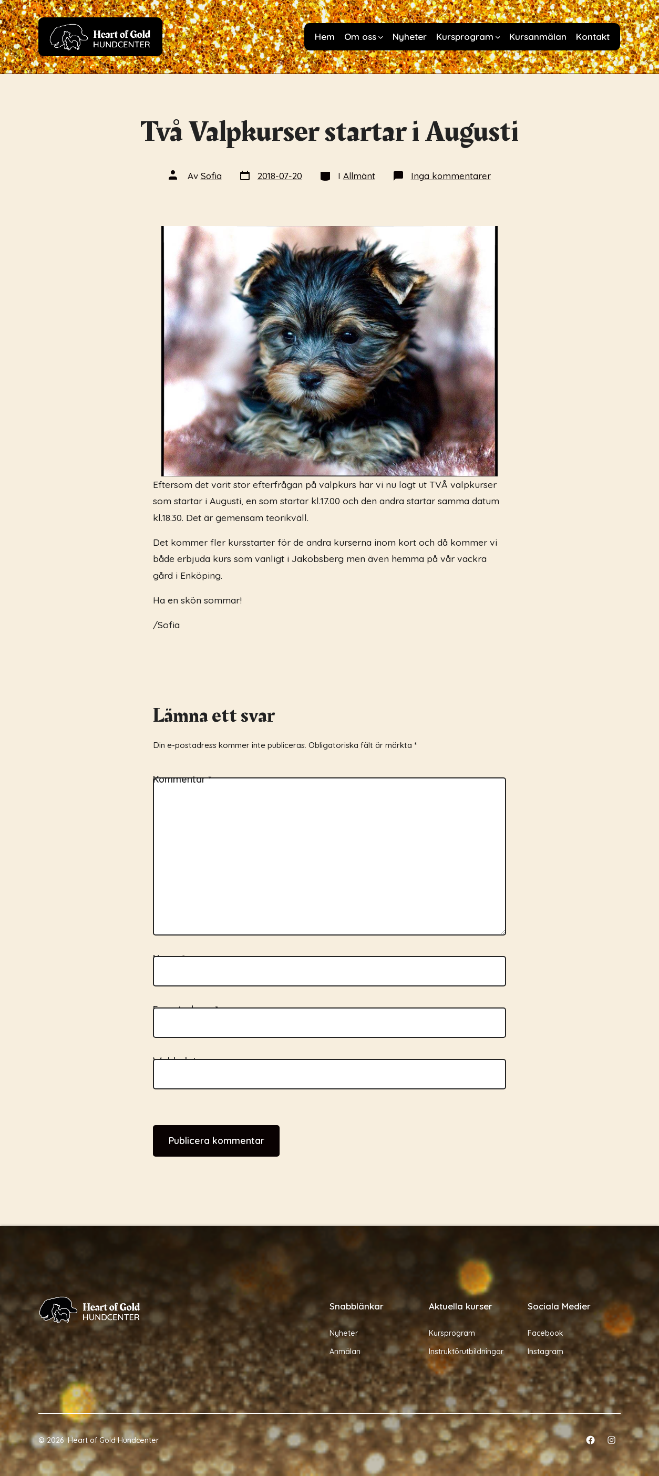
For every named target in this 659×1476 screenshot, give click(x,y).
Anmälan (345, 1351)
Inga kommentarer (451, 175)
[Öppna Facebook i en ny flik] (590, 1440)
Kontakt (593, 36)
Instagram (545, 1351)
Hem (325, 36)
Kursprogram (468, 36)
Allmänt (359, 175)
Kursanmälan (538, 36)
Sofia (211, 175)
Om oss (363, 36)
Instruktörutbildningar (466, 1351)
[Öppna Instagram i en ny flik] (611, 1440)
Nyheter (410, 36)
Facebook (545, 1333)
